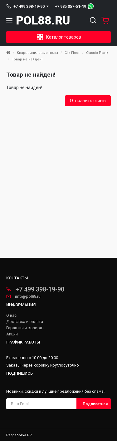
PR (29, 435)
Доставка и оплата (24, 322)
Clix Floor (72, 53)
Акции (12, 334)
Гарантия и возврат (25, 328)
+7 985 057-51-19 (70, 6)
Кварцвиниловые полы (37, 53)
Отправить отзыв (88, 100)
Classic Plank (97, 53)
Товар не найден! (27, 59)
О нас (11, 315)
